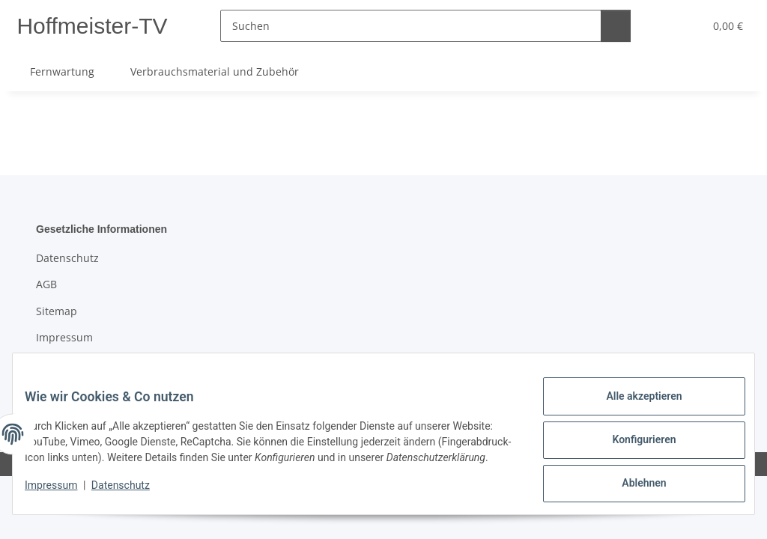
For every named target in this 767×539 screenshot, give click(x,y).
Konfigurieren (632, 441)
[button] (657, 26)
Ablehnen (632, 480)
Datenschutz (132, 494)
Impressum (63, 494)
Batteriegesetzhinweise (94, 363)
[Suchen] (414, 26)
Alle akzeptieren (632, 402)
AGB (46, 284)
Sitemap (56, 311)
